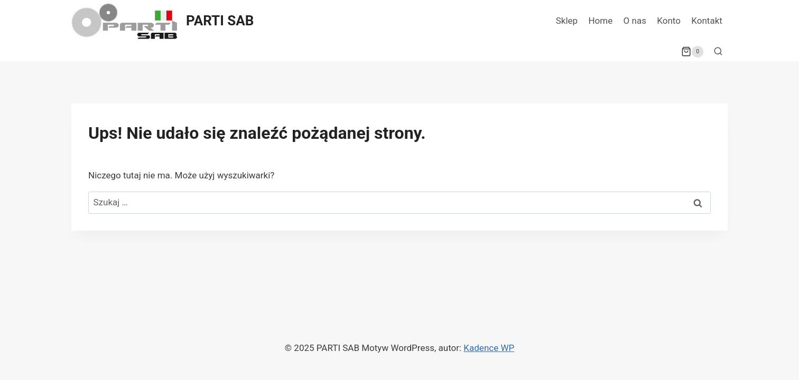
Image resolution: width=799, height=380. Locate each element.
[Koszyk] (692, 52)
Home (600, 20)
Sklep (567, 20)
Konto (669, 20)
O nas (635, 20)
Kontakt (706, 20)
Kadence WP (488, 348)
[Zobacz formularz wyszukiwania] (718, 51)
